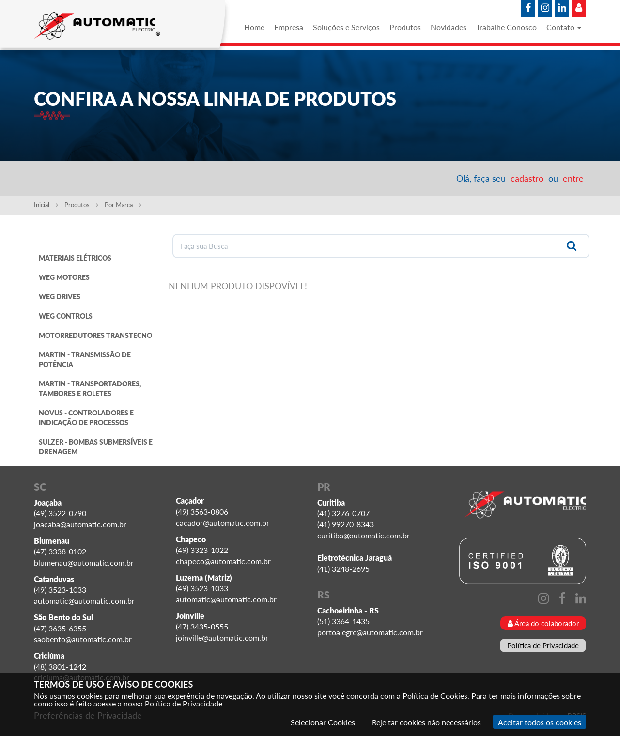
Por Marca (123, 205)
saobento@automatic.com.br (83, 639)
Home (254, 26)
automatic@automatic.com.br (84, 600)
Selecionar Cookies (323, 722)
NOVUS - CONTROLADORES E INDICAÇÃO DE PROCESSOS (86, 418)
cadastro (527, 178)
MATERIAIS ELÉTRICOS (75, 258)
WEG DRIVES (59, 296)
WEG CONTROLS (66, 316)
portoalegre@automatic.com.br (370, 632)
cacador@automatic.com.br (222, 522)
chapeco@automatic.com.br (223, 561)
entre (573, 178)
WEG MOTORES (64, 277)
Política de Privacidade (543, 645)
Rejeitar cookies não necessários (426, 722)
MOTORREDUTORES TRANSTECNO (95, 335)
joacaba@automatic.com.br (80, 524)
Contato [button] (563, 26)
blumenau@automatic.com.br (84, 562)
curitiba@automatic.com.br (363, 535)
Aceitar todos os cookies (539, 722)
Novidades (448, 26)
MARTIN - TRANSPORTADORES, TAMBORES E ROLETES (90, 389)
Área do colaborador (543, 623)
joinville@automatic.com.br (222, 637)
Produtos (405, 26)
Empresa (288, 26)
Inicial (46, 205)
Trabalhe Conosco (506, 26)
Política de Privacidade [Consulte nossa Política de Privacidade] (183, 703)
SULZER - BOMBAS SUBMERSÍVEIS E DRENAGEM (96, 447)
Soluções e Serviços (346, 26)
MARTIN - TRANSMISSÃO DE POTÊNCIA (85, 359)
